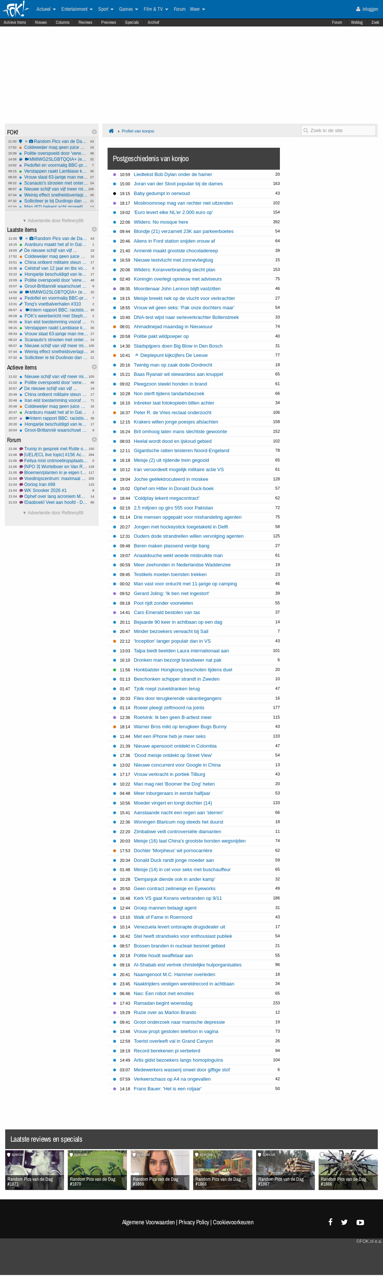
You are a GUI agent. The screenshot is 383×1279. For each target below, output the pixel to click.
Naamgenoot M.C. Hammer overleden (175, 974)
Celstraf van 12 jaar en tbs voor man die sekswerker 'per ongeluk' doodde (53, 268)
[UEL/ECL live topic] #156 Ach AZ (53, 455)
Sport (106, 9)
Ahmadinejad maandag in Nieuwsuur (173, 326)
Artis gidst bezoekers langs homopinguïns (178, 1060)
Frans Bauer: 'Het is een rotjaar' (168, 1088)
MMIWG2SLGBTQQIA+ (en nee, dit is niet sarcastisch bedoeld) (53, 159)
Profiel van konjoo (138, 131)
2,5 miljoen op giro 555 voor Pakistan (173, 508)
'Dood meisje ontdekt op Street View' (173, 755)
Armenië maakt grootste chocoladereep (176, 250)
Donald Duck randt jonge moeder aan (174, 860)
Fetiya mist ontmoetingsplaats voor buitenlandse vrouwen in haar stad (53, 460)
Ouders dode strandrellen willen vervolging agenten (189, 536)
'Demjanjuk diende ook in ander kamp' (175, 879)
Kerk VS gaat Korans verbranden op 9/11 (178, 898)
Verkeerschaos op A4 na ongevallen (172, 1079)
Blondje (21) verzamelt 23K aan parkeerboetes (184, 231)
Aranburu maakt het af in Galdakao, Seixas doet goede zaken (53, 244)
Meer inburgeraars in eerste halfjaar (172, 793)
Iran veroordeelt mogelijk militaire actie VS (179, 469)
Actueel (46, 9)
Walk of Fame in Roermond (163, 917)
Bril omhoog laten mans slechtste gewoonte (180, 431)
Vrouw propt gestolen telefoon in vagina (176, 1031)
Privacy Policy (194, 1222)
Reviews (85, 22)
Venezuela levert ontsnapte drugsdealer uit (180, 927)
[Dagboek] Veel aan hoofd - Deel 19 (53, 502)
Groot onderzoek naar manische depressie (179, 1022)
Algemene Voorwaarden (148, 1222)
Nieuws (41, 22)
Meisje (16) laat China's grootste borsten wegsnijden (190, 841)
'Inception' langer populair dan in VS (172, 641)
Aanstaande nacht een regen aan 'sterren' (178, 812)
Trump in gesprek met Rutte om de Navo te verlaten (53, 449)
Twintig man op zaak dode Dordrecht (173, 365)
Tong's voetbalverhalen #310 (53, 304)
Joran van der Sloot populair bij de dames (178, 183)
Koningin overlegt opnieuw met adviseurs (178, 279)
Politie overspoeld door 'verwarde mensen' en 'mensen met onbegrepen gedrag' (53, 153)
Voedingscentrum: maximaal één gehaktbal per (53, 478)
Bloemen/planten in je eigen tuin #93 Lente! (53, 472)
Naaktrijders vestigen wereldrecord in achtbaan (184, 984)
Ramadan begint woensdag (163, 1003)
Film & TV (156, 9)
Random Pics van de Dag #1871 (53, 141)
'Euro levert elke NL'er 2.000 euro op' (173, 212)
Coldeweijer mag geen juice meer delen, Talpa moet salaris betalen (53, 147)
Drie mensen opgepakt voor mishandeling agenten (188, 517)
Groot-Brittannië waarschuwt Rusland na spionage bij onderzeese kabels (53, 286)
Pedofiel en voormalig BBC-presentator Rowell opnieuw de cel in (53, 165)
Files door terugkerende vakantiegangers (177, 698)
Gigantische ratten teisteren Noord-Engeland (181, 450)
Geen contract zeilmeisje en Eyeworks (175, 888)
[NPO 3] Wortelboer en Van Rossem (53, 466)
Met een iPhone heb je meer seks (170, 736)
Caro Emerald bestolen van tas (167, 612)
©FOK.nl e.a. (369, 1241)
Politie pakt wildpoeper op (161, 336)
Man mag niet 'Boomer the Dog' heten (174, 784)
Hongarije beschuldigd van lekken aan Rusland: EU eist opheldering (53, 274)
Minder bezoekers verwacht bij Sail (171, 631)
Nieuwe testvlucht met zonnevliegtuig (173, 260)
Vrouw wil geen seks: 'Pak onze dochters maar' (184, 307)
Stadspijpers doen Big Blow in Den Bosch (178, 346)
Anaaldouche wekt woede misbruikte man (178, 555)
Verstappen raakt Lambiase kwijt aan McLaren (53, 171)
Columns (63, 22)
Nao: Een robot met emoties (164, 993)
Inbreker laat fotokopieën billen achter (174, 403)
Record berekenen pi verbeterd (167, 1050)
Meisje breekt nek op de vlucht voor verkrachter (184, 298)
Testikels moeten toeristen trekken (170, 574)
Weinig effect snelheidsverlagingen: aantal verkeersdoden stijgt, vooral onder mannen (53, 195)
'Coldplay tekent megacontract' (167, 498)
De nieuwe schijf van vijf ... (53, 250)
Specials (132, 22)
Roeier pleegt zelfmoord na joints (169, 707)
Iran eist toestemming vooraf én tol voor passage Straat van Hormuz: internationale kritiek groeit (53, 322)
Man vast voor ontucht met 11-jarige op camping (185, 583)
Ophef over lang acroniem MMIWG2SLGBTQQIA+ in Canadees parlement (53, 496)
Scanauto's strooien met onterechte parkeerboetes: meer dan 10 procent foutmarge (53, 183)
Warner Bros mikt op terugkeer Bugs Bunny (180, 726)
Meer (197, 9)
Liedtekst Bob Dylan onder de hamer (173, 174)
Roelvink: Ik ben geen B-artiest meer (173, 717)
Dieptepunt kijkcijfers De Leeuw (171, 355)
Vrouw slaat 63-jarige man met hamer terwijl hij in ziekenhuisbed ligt (53, 177)
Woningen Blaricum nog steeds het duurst (178, 822)
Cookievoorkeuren (233, 1222)
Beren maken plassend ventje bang (172, 546)
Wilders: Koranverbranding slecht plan (175, 269)
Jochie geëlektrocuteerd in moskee (171, 479)
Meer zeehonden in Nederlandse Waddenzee (182, 564)
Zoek (375, 22)
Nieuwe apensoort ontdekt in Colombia (175, 746)
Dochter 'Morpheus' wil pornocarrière (173, 850)
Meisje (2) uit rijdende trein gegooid (171, 460)
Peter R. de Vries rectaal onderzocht (172, 412)
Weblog (357, 22)
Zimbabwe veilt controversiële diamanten (177, 831)
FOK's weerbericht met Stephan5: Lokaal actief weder (53, 316)
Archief (153, 22)
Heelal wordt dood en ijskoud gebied (173, 441)
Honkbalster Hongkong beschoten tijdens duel (183, 669)
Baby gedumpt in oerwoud (162, 193)
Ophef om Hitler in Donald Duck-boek (174, 488)
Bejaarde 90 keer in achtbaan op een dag (178, 622)
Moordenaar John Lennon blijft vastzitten (177, 288)
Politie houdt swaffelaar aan (163, 955)
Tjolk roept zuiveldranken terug (167, 688)
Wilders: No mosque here (161, 222)
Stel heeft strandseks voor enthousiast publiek (183, 936)
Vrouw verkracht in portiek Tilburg (169, 774)
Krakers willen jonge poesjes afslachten (176, 422)
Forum (337, 22)
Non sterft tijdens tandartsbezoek (169, 393)
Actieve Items (15, 22)
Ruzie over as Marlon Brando (165, 1012)
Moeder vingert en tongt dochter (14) (173, 803)
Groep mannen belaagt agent (165, 908)
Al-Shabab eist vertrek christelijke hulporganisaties (188, 965)
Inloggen (367, 9)
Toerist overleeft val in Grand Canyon (173, 1041)
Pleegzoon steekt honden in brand (170, 384)
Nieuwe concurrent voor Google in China (177, 765)
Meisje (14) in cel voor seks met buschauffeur (182, 869)
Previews (108, 22)
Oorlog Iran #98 (53, 484)
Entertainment (77, 9)
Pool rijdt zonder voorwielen (163, 603)
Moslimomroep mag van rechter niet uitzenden (183, 203)
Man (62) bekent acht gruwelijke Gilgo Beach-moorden (53, 207)
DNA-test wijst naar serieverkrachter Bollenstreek (186, 317)
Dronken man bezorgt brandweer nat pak (177, 660)
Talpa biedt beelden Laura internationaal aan (181, 650)
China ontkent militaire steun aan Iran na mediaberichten (53, 262)
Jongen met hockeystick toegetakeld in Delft (181, 527)
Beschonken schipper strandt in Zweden (177, 679)
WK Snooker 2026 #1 (53, 490)
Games (128, 9)
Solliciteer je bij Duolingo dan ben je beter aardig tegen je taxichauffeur (53, 201)
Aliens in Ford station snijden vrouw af (174, 241)
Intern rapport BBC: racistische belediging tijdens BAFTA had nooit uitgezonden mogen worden (53, 310)
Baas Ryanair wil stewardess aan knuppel (178, 374)
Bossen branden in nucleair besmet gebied (180, 946)
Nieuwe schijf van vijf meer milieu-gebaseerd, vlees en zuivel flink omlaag (53, 189)
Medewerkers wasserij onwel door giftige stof (182, 1069)
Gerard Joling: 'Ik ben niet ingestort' (172, 593)
